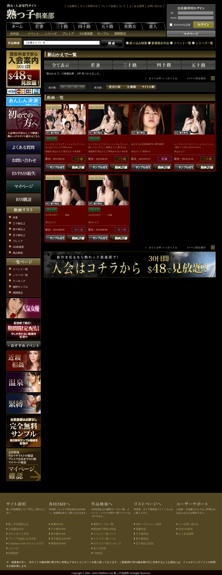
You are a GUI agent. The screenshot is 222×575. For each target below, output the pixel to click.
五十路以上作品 (145, 543)
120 (82, 86)
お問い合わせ (154, 6)
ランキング (19, 281)
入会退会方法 (15, 529)
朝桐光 (48, 151)
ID (172, 13)
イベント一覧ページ (104, 533)
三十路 (62, 26)
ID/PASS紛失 (185, 529)
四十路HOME (58, 533)
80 (75, 86)
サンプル (103, 33)
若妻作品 (141, 529)
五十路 (107, 26)
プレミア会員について (113, 6)
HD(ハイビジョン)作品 (148, 524)
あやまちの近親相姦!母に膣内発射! (147, 144)
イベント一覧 (182, 43)
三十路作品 (142, 533)
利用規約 (13, 553)
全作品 (14, 33)
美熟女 (130, 26)
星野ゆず (146, 151)
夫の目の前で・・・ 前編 (100, 215)
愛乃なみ (67, 151)
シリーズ (51, 33)
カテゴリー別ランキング (107, 543)
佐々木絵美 (122, 151)
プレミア (68, 33)
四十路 (85, 26)
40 (69, 86)
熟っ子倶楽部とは (18, 524)
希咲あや (112, 151)
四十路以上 (19, 229)
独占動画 (18, 252)
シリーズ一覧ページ (104, 538)
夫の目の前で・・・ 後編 (57, 215)
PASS (174, 17)
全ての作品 (99, 548)
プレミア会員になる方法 (22, 538)
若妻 (39, 26)
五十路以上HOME (61, 538)
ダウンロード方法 (18, 533)
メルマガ (13, 548)
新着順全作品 (160, 43)
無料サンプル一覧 (103, 524)
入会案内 (72, 6)
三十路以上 (19, 223)
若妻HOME (57, 524)
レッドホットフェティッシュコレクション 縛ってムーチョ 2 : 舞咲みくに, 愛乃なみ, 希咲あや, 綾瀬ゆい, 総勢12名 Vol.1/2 (108, 147)
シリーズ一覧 (204, 43)
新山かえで (57, 151)
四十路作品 (142, 538)
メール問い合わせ (188, 524)
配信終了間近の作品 (104, 529)
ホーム (18, 26)
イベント (33, 33)
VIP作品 (97, 553)
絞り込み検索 (138, 43)
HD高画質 (86, 33)
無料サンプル (20, 286)
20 (63, 86)
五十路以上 (19, 235)
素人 (153, 26)
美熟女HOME (58, 543)
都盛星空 (92, 151)
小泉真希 (76, 151)
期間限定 (120, 33)
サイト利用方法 (89, 6)
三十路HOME (58, 529)
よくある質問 (136, 6)
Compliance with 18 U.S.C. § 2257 (26, 543)
